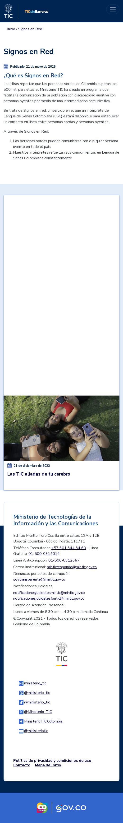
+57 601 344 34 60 (68, 548)
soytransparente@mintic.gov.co (39, 579)
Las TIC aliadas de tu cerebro (38, 474)
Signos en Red (30, 29)
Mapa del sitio (48, 765)
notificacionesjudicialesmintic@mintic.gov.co (49, 592)
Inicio (11, 29)
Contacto (21, 765)
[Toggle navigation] (112, 9)
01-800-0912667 (64, 560)
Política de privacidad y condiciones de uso (52, 760)
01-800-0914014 (44, 553)
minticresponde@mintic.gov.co (72, 567)
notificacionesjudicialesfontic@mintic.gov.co (48, 598)
